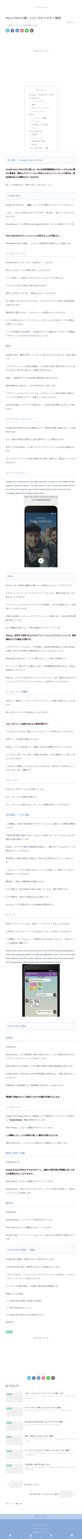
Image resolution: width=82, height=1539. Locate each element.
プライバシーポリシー (41, 1532)
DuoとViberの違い (36, 133)
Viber (31, 116)
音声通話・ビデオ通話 (39, 126)
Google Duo (33, 98)
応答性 (34, 136)
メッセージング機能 (39, 119)
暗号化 (34, 147)
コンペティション (38, 112)
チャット (34, 129)
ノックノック (36, 140)
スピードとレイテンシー (40, 109)
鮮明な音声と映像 (38, 143)
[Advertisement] (41, 40)
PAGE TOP (41, 1520)
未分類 (9, 1334)
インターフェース (38, 102)
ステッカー (35, 122)
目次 (38, 90)
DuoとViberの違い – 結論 (39, 150)
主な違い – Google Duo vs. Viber (41, 95)
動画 (33, 105)
